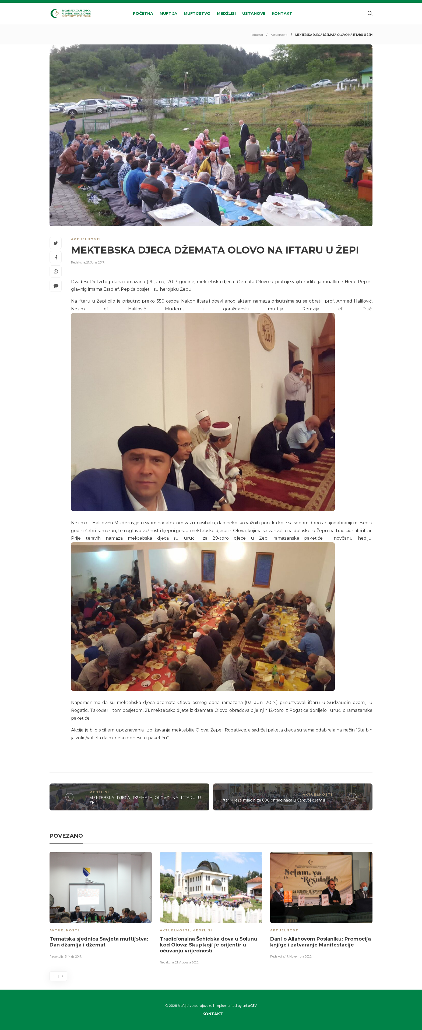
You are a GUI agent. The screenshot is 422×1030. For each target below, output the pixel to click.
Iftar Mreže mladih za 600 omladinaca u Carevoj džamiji (273, 800)
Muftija (168, 13)
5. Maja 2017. (73, 956)
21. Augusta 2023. (187, 962)
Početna (143, 13)
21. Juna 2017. (95, 262)
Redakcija (78, 262)
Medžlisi (226, 13)
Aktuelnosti (279, 35)
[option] (100, 906)
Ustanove (253, 13)
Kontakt (282, 13)
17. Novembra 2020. (299, 956)
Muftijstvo (197, 13)
